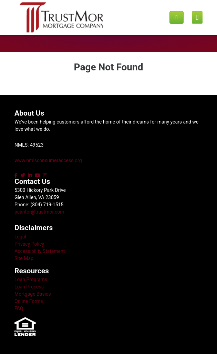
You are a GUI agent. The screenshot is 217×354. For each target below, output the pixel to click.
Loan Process (29, 286)
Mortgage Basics (32, 294)
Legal (20, 236)
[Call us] (176, 17)
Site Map (23, 258)
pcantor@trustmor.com (39, 212)
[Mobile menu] (197, 17)
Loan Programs (30, 279)
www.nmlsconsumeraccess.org (48, 160)
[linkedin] (30, 175)
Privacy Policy (29, 244)
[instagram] (45, 175)
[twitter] (23, 175)
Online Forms (28, 301)
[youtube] (37, 175)
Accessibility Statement (39, 251)
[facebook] (16, 175)
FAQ (18, 308)
